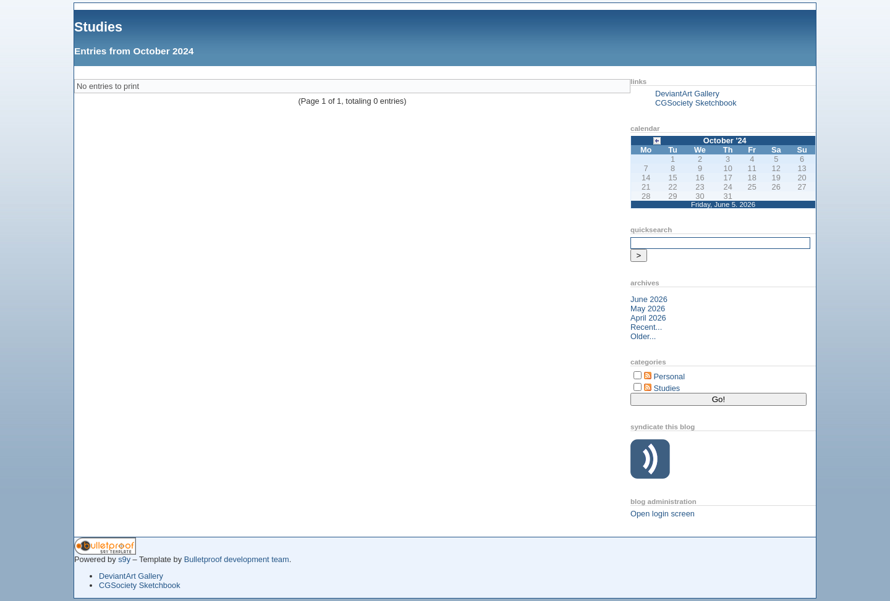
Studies (98, 27)
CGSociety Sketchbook (696, 102)
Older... (643, 336)
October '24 (725, 140)
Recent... (646, 327)
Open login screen (662, 513)
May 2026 (647, 308)
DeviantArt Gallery (687, 93)
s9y (124, 559)
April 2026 (648, 317)
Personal (669, 376)
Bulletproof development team (236, 559)
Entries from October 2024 (133, 51)
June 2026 (649, 299)
